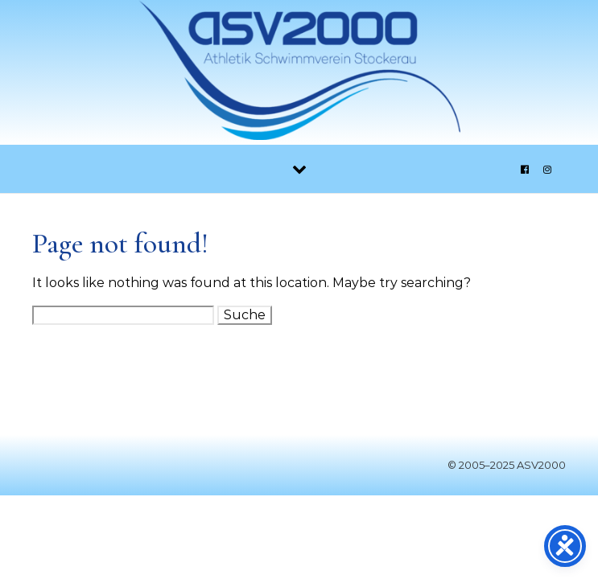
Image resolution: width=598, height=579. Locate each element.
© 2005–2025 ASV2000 (506, 464)
